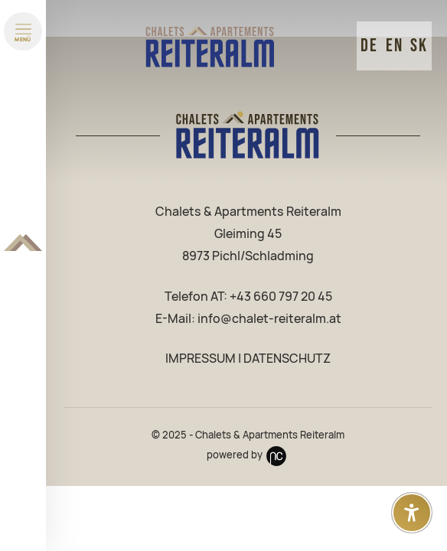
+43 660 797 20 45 (281, 297)
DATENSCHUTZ (287, 358)
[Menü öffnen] (23, 31)
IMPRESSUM (200, 358)
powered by (248, 454)
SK (419, 45)
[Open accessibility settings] (412, 513)
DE (369, 45)
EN (394, 45)
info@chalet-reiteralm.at (269, 319)
